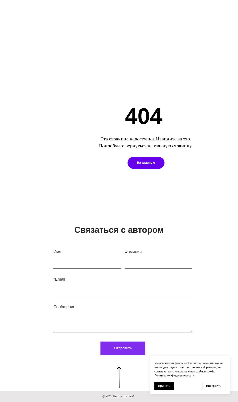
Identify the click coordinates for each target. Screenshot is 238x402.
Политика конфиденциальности (174, 375)
